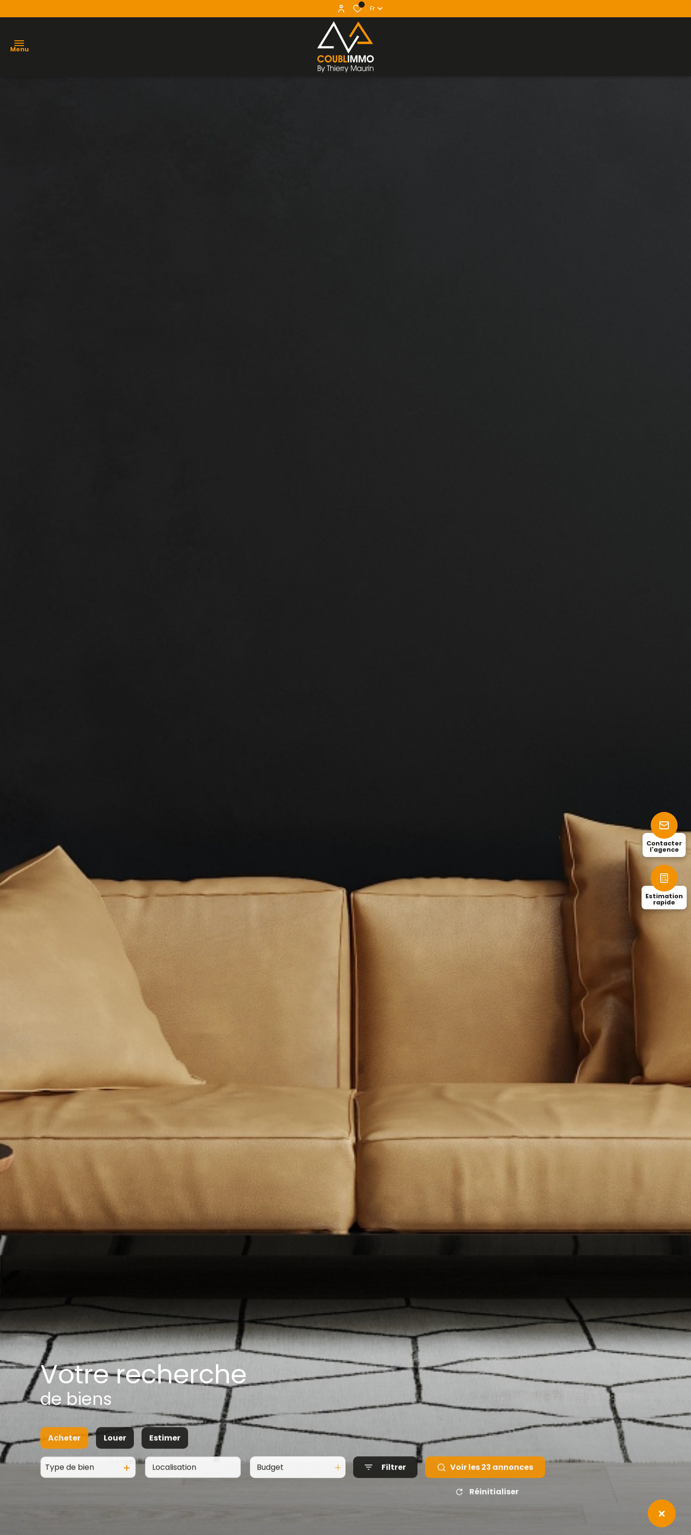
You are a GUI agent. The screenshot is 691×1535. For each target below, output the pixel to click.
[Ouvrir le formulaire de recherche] (385, 1487)
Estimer (164, 1458)
